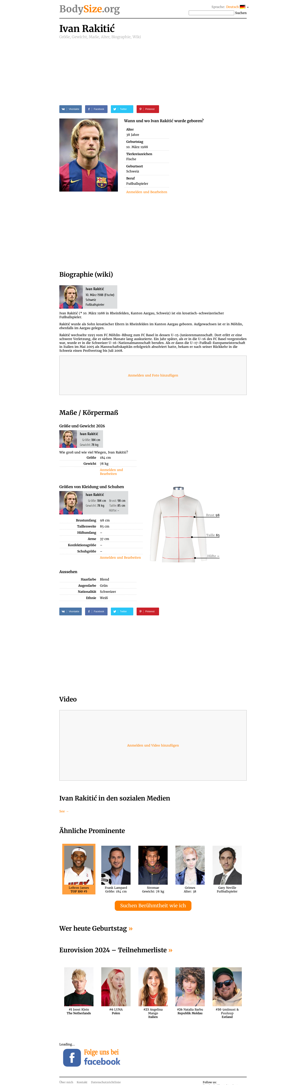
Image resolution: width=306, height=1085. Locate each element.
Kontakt (82, 1082)
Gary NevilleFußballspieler (227, 889)
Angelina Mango (153, 1011)
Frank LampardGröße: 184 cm (116, 889)
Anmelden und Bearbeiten (146, 192)
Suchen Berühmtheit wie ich (153, 906)
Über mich (66, 1082)
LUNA (116, 1011)
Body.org (89, 9)
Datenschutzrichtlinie (106, 1082)
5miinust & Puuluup (227, 1011)
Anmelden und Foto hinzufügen (153, 375)
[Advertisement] (153, 68)
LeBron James (79, 889)
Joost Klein (79, 1011)
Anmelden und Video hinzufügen (153, 745)
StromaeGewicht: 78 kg (153, 889)
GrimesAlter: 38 (190, 889)
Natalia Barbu (190, 1011)
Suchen (241, 13)
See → (64, 811)
